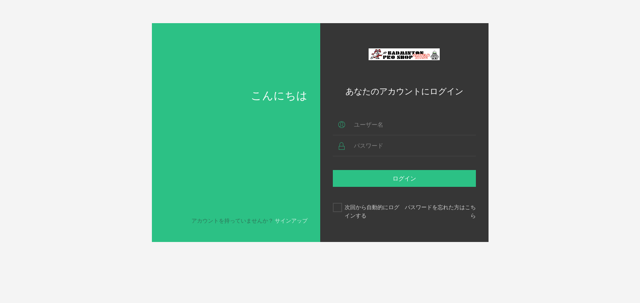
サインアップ (291, 220)
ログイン (404, 178)
